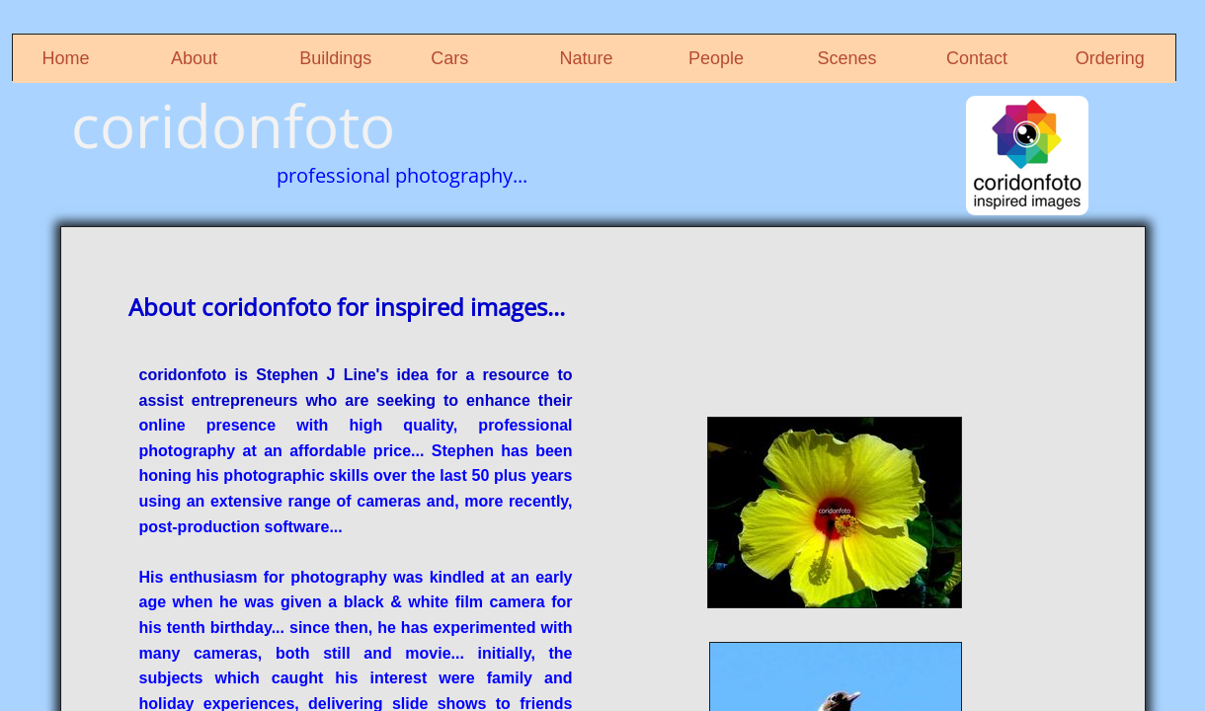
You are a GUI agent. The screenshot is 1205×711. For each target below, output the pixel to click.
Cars (449, 58)
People (716, 58)
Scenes (847, 58)
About (194, 58)
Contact (976, 58)
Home (66, 58)
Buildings (335, 58)
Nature (586, 58)
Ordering (1110, 58)
